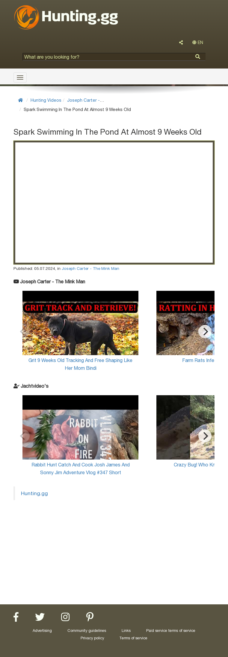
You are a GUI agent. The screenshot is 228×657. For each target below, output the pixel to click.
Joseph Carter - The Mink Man (98, 100)
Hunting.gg (34, 493)
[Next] (205, 331)
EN (197, 42)
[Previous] (23, 331)
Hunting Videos (46, 100)
